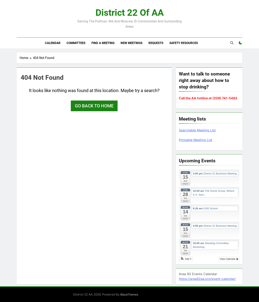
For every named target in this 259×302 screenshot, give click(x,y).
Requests (156, 43)
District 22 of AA (130, 12)
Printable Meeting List (195, 140)
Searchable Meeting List (197, 130)
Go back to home (94, 105)
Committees (76, 43)
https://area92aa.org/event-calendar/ (207, 279)
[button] (185, 259)
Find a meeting (103, 43)
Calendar (53, 43)
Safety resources (183, 43)
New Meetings (131, 43)
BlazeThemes (129, 294)
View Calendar (229, 259)
